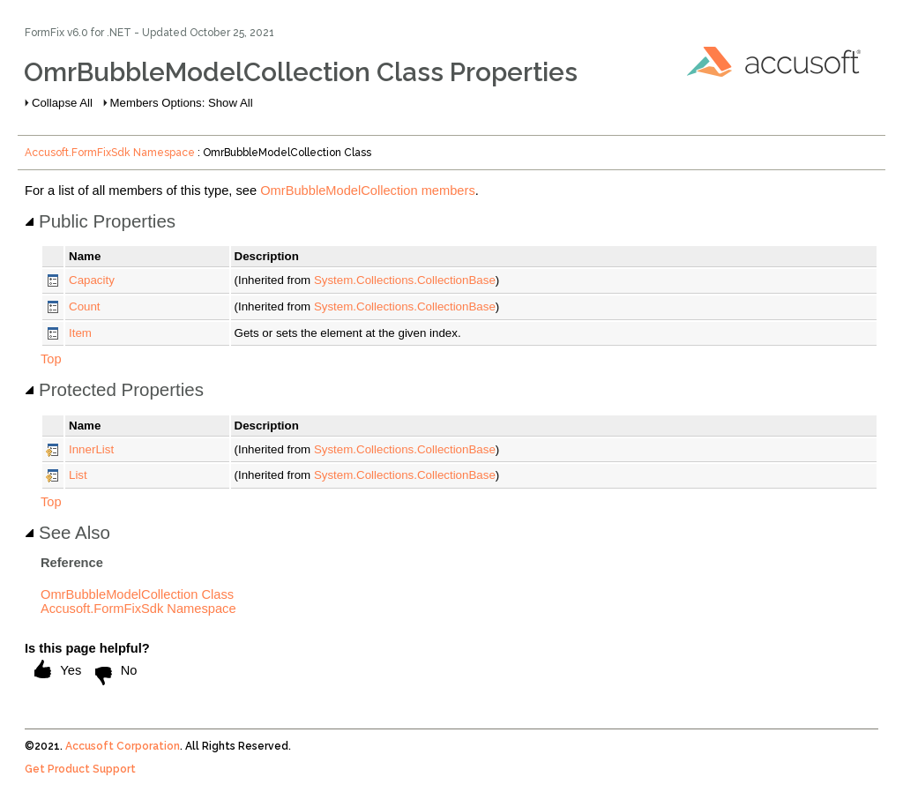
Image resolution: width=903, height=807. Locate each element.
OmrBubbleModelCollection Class (137, 594)
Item (80, 333)
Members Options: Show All (181, 102)
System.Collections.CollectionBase (405, 280)
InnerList (91, 449)
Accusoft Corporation (122, 746)
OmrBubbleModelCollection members (367, 190)
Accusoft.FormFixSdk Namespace (110, 152)
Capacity (92, 280)
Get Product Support (80, 769)
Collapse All (62, 102)
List (78, 475)
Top (51, 359)
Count (85, 306)
